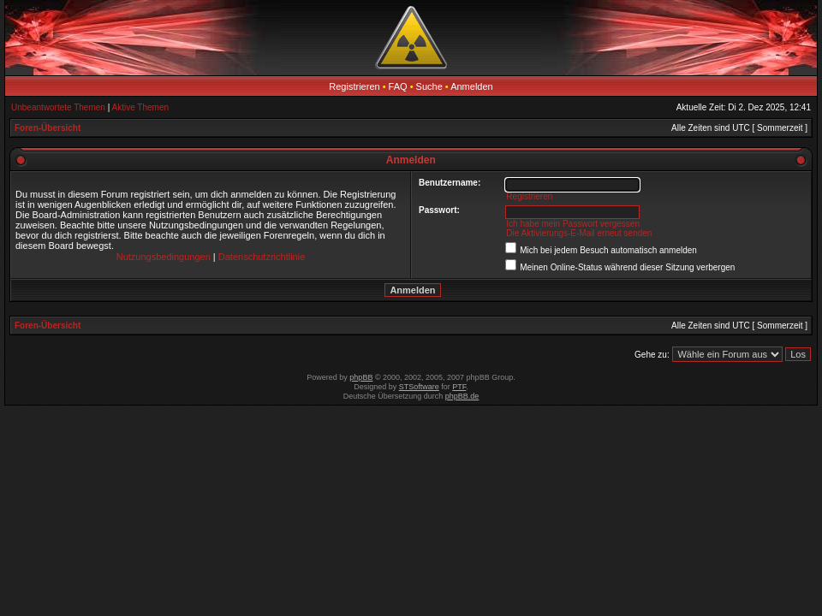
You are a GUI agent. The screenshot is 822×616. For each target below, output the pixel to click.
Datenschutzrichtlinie (262, 257)
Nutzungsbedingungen (163, 257)
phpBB (360, 377)
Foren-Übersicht (47, 128)
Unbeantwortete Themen (58, 107)
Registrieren (354, 86)
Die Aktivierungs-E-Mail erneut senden (579, 233)
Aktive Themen (141, 107)
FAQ (398, 86)
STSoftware (419, 386)
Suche (429, 86)
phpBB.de (462, 396)
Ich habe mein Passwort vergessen (573, 223)
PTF (459, 386)
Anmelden (471, 86)
